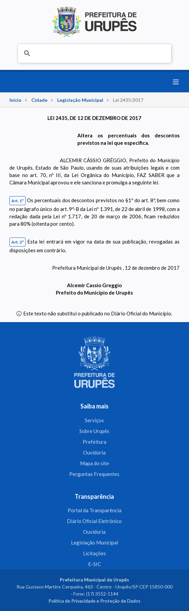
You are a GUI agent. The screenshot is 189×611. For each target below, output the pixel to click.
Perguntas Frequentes (94, 474)
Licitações (94, 553)
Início (15, 100)
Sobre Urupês (94, 431)
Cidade (39, 100)
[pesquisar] (93, 54)
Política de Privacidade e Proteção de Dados (94, 601)
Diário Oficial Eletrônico (94, 521)
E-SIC (94, 564)
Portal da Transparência (94, 510)
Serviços (94, 420)
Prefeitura (94, 442)
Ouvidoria (94, 452)
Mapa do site (94, 463)
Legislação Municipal (80, 100)
